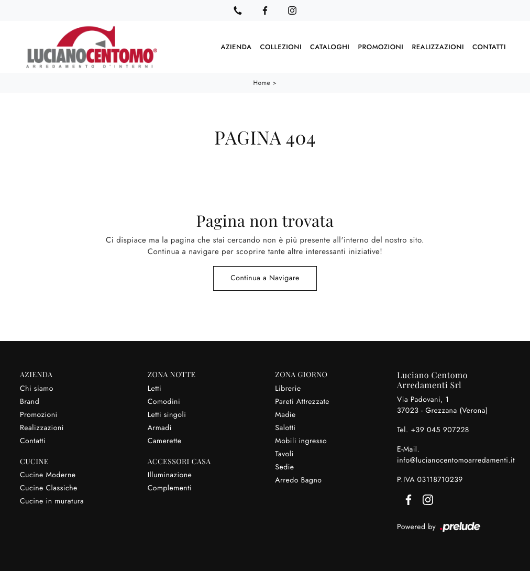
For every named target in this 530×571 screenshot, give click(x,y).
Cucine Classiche (49, 488)
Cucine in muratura (52, 501)
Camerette (165, 441)
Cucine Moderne (48, 475)
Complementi (170, 488)
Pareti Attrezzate (302, 402)
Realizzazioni (438, 47)
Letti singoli (167, 415)
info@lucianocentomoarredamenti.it (456, 460)
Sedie (284, 467)
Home (262, 82)
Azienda (236, 47)
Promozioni (380, 47)
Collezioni (281, 47)
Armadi (160, 428)
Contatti (489, 47)
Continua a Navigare (264, 278)
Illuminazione (170, 475)
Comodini (164, 402)
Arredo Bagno (298, 480)
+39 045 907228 (440, 430)
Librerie (288, 388)
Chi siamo (36, 388)
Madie (285, 415)
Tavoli (284, 454)
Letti (154, 388)
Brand (29, 402)
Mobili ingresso (301, 441)
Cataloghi (329, 47)
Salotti (285, 428)
